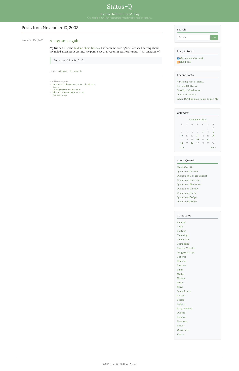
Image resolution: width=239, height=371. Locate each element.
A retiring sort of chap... (190, 81)
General (63, 71)
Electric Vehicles (186, 248)
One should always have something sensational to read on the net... (119, 17)
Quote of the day (186, 94)
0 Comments (76, 71)
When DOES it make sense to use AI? (68, 92)
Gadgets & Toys (186, 252)
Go (214, 37)
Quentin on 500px (187, 197)
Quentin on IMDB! (187, 201)
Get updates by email (190, 58)
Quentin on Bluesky (187, 188)
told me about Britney (87, 48)
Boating (181, 230)
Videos (180, 334)
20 (197, 139)
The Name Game (59, 95)
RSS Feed (184, 61)
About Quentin (185, 167)
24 (181, 143)
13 (197, 135)
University (183, 329)
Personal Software (187, 85)
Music (180, 282)
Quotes (181, 312)
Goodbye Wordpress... (189, 90)
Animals (181, 222)
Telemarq (182, 321)
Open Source (184, 291)
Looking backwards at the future (66, 89)
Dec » (213, 147)
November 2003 (197, 119)
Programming (184, 308)
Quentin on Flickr (186, 192)
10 (181, 135)
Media (180, 273)
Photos (181, 295)
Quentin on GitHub (187, 171)
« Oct (182, 147)
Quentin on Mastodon (189, 184)
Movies (181, 278)
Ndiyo (180, 286)
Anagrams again (65, 40)
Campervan (183, 239)
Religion (181, 317)
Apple (180, 226)
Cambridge (183, 235)
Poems (180, 299)
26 (192, 143)
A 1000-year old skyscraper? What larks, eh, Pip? (73, 84)
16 (213, 135)
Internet (181, 265)
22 (208, 139)
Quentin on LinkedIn (188, 180)
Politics (181, 304)
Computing (183, 243)
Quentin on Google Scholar (192, 175)
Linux (180, 269)
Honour (55, 87)
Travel (180, 325)
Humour (181, 261)
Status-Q (119, 6)
